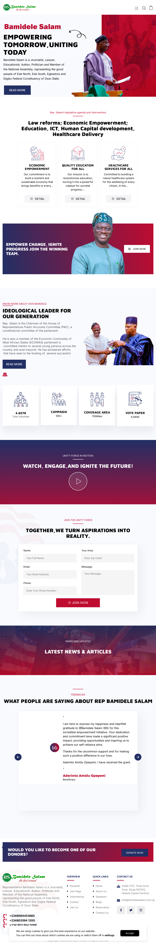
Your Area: (87, 550)
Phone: (27, 582)
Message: (87, 566)
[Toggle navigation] (136, 8)
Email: (26, 566)
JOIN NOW (78, 602)
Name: (27, 550)
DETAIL (37, 199)
